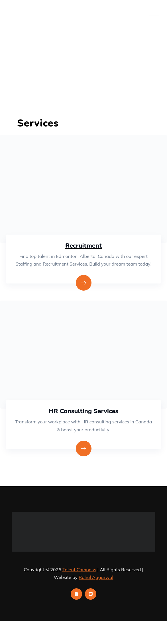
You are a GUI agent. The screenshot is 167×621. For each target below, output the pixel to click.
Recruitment (83, 245)
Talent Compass (79, 569)
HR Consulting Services (83, 411)
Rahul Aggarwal (96, 577)
